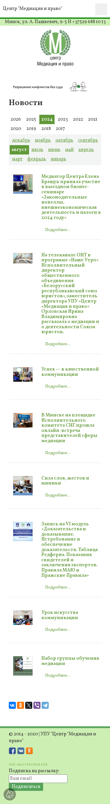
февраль (36, 159)
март (17, 159)
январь (58, 159)
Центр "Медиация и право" (32, 9)
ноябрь (43, 140)
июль (37, 150)
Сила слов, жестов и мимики (65, 481)
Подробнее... (57, 230)
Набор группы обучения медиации (70, 661)
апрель (86, 150)
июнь (54, 150)
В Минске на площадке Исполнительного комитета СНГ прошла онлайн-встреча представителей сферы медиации (69, 428)
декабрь (21, 140)
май (69, 150)
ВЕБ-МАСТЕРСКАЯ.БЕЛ (28, 764)
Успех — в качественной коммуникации (70, 372)
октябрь (64, 140)
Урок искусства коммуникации (59, 615)
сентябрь (88, 140)
